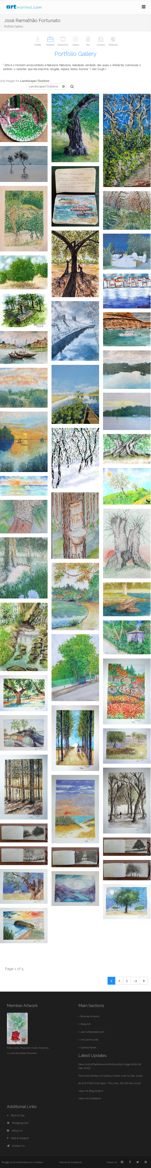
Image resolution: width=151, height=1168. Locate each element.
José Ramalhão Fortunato (23, 1053)
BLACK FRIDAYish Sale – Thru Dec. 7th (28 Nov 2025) (109, 1083)
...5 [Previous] (135, 980)
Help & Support (18, 1138)
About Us (14, 1130)
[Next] (144, 981)
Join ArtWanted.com (92, 1031)
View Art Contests (89, 1098)
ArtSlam (39, 1162)
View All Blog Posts (90, 1090)
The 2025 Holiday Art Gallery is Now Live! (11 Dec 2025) (110, 1075)
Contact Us (16, 1145)
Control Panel (88, 1047)
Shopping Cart (18, 1122)
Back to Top (15, 1115)
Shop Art (85, 1024)
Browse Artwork (89, 1016)
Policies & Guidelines (70, 1162)
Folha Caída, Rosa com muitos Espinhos (28, 1047)
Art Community (89, 1039)
